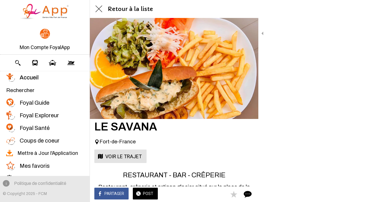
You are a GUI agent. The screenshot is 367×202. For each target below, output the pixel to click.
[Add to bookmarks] (233, 194)
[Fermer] (98, 9)
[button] (45, 40)
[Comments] (247, 194)
